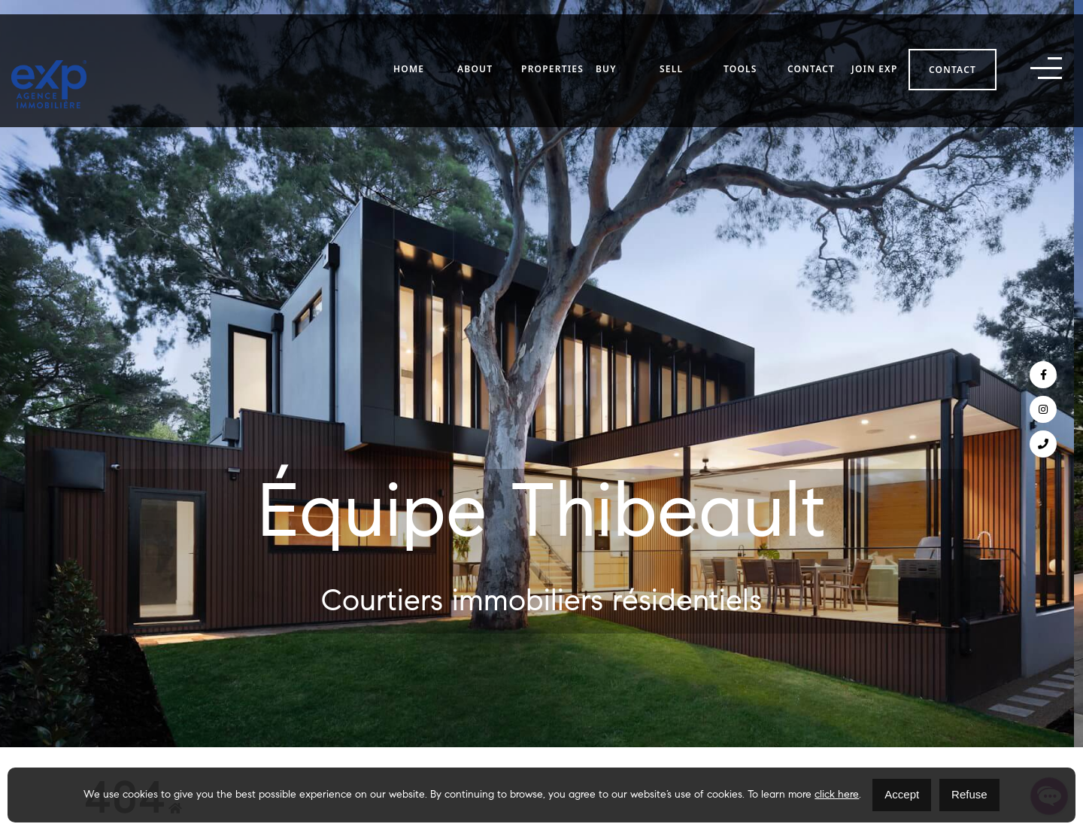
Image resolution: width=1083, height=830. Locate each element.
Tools (740, 46)
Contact (811, 46)
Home (408, 46)
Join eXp (874, 46)
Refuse (969, 794)
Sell (671, 46)
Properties (552, 46)
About (475, 46)
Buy (606, 46)
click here (837, 795)
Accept (901, 794)
